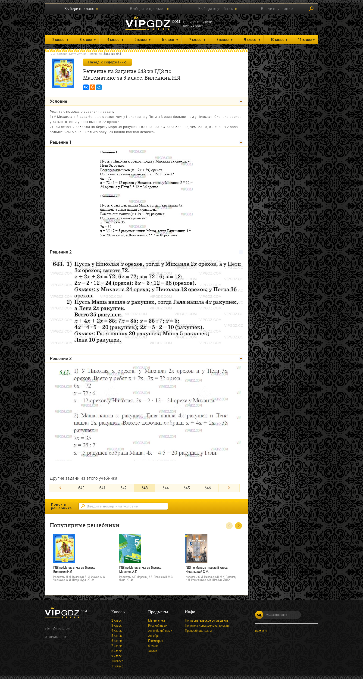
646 (208, 488)
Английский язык (160, 630)
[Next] (229, 488)
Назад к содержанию (107, 62)
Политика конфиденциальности (207, 625)
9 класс (250, 39)
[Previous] (60, 488)
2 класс (58, 39)
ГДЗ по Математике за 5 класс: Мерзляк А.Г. (140, 569)
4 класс (113, 39)
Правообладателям (198, 630)
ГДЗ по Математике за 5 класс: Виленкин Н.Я (74, 569)
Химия (152, 650)
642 (123, 488)
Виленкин (95, 54)
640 (81, 488)
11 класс (305, 39)
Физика (153, 645)
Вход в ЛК (262, 631)
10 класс (277, 39)
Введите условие (277, 8)
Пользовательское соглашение (206, 620)
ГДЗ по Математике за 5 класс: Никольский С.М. (206, 569)
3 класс (86, 39)
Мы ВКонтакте (271, 615)
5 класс (141, 39)
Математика (78, 54)
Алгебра (154, 635)
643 (144, 488)
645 (187, 488)
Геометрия (155, 640)
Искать (311, 8)
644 (166, 488)
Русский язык (157, 625)
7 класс (195, 39)
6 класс (168, 39)
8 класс (222, 39)
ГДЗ (52, 54)
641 (102, 488)
